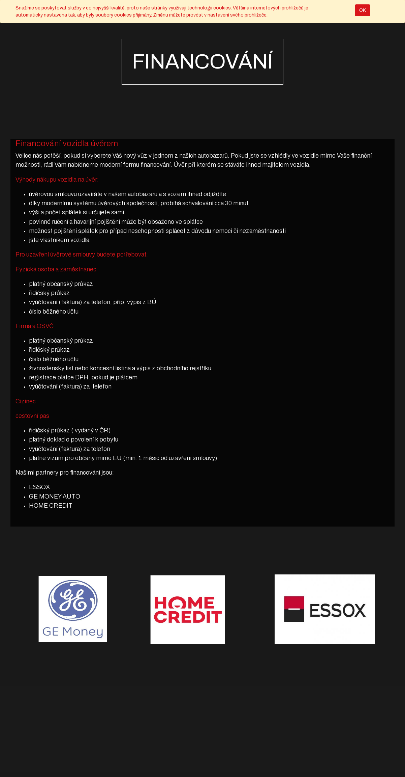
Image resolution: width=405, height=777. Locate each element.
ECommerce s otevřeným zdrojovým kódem (343, 765)
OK (362, 10)
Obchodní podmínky (138, 760)
